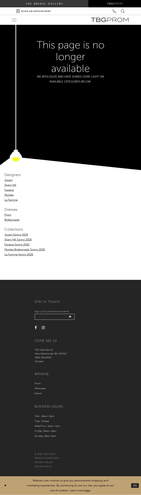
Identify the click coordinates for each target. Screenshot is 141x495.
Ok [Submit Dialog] (135, 485)
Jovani (8, 180)
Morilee (9, 195)
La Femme (11, 200)
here (87, 490)
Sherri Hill (10, 185)
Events (38, 393)
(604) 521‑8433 (43, 357)
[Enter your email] (55, 317)
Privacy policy (44, 463)
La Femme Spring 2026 (18, 254)
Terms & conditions (47, 458)
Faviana (9, 190)
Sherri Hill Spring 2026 (18, 239)
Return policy (44, 467)
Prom (7, 214)
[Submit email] (72, 317)
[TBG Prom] (110, 20)
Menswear (40, 388)
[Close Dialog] (5, 486)
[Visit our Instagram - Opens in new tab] (43, 328)
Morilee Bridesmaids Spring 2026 (24, 249)
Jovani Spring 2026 (16, 234)
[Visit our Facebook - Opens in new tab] (36, 328)
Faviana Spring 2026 (16, 244)
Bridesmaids (11, 219)
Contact (39, 361)
